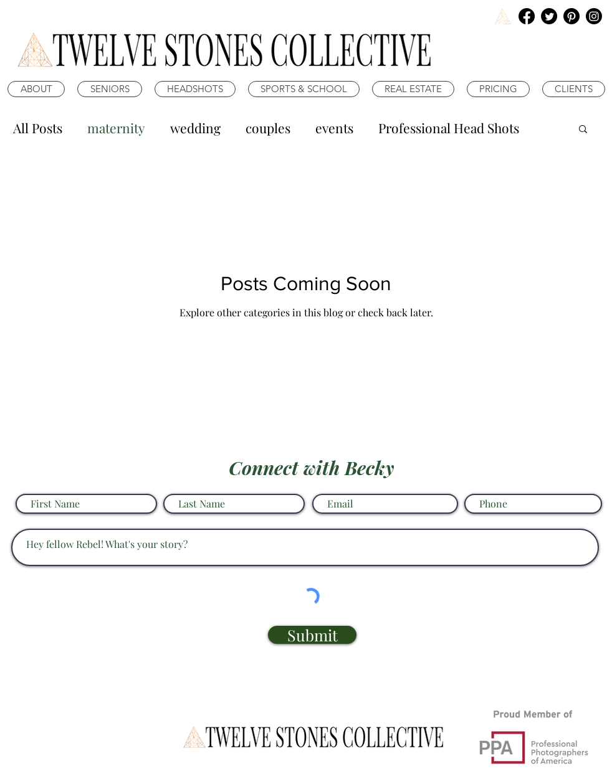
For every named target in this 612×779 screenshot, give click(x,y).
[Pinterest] (571, 16)
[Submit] (312, 635)
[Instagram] (594, 16)
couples (268, 127)
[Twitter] (549, 16)
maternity (116, 127)
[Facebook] (527, 16)
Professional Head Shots (448, 127)
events (334, 127)
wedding (195, 127)
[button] (583, 129)
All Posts (37, 127)
